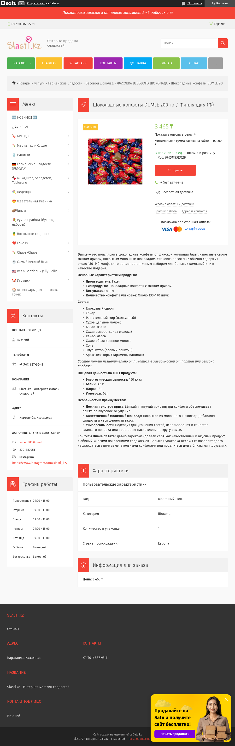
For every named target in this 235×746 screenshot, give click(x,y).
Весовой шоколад (100, 83)
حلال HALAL (20, 127)
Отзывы (13, 629)
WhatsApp (78, 63)
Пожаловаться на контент (144, 738)
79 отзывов (194, 3)
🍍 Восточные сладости (30, 234)
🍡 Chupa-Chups (24, 253)
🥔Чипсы (19, 211)
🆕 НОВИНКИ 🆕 (24, 118)
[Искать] (223, 43)
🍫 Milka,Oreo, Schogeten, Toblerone (32, 180)
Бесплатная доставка (177, 192)
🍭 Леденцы (21, 192)
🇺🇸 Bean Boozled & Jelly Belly (34, 271)
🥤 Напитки (21, 155)
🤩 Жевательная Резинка (32, 201)
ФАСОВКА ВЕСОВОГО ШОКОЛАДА (142, 83)
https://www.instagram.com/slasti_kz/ (40, 463)
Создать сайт (36, 3)
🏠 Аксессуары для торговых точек (35, 292)
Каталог (20, 63)
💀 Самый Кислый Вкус (30, 262)
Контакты (108, 63)
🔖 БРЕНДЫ (20, 136)
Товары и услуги (32, 83)
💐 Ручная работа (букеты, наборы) (33, 222)
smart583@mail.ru (32, 442)
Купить (177, 170)
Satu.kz (137, 734)
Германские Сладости (65, 83)
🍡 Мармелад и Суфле (29, 146)
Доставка (138, 63)
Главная (49, 63)
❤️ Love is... (21, 243)
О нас (194, 63)
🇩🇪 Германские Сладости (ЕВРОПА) (31, 166)
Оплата (166, 63)
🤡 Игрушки (21, 280)
